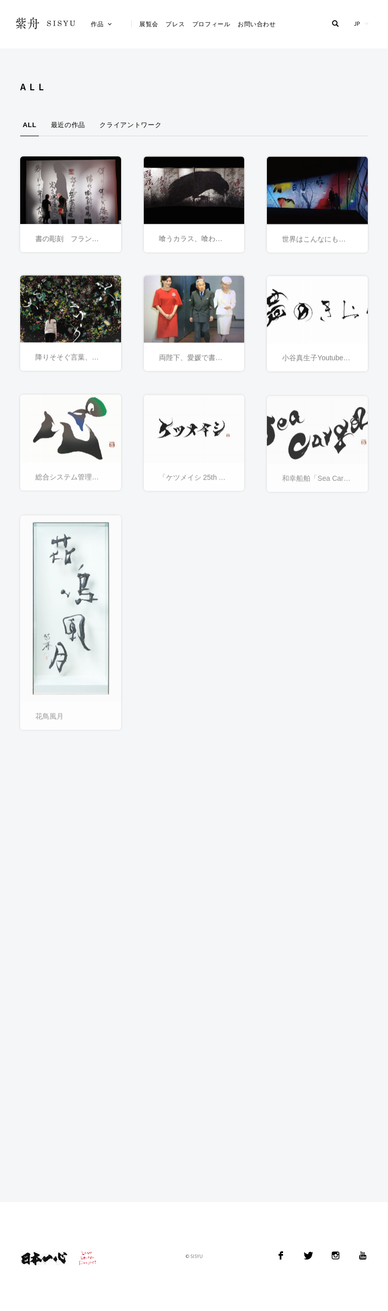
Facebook (281, 1255)
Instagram (335, 1255)
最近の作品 (68, 125)
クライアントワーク (130, 125)
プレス (175, 24)
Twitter (308, 1255)
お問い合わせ (257, 24)
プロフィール (211, 24)
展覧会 (148, 24)
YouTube (363, 1255)
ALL (29, 125)
